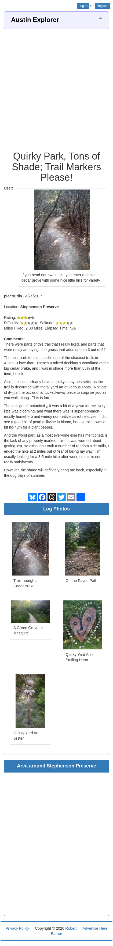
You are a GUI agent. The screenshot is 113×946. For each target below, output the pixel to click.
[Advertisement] (56, 88)
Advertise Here (94, 928)
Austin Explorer (35, 19)
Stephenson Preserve (39, 307)
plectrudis (13, 296)
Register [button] (103, 6)
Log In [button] (83, 6)
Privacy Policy (17, 928)
